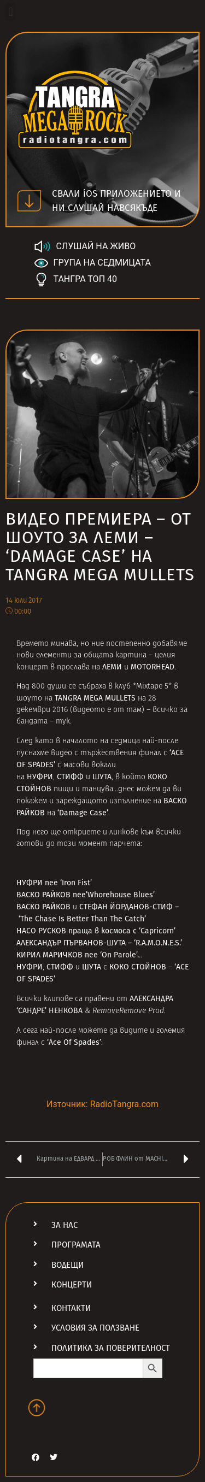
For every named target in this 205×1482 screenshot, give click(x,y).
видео (61, 753)
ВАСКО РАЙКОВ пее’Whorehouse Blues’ (85, 894)
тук (63, 722)
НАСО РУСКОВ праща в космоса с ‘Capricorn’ (95, 931)
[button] (10, 12)
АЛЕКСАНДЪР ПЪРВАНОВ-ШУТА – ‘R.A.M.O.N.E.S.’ (99, 943)
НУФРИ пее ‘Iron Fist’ (54, 882)
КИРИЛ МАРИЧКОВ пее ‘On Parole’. (77, 955)
